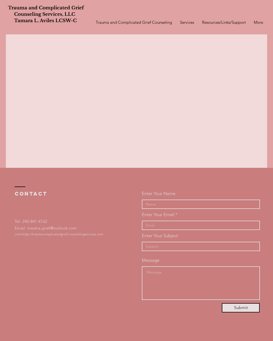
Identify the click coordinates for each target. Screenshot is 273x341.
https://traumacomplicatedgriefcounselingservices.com (62, 234)
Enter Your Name (158, 193)
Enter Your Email (158, 214)
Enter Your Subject (160, 235)
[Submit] (241, 307)
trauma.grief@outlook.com (52, 228)
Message (150, 260)
